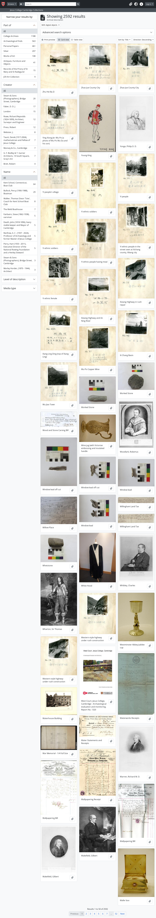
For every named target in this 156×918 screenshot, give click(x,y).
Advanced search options (57, 32)
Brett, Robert (19, 164)
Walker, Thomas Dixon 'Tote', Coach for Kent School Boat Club (19, 201)
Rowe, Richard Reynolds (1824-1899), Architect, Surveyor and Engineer (19, 119)
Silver (19, 52)
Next (122, 913)
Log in (148, 4)
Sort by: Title (123, 40)
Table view (76, 40)
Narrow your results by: (19, 16)
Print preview (48, 40)
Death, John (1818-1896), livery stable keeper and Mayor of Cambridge (19, 225)
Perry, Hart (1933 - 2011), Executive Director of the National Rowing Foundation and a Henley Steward (19, 248)
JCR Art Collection (19, 77)
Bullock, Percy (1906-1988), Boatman (19, 192)
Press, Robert (19, 128)
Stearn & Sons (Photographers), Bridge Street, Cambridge (19, 98)
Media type (10, 288)
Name (7, 171)
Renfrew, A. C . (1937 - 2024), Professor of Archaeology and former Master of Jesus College (19, 236)
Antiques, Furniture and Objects (19, 62)
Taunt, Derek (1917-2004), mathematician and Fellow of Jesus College (19, 140)
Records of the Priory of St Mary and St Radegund (19, 70)
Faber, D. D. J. (19, 107)
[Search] (50, 4)
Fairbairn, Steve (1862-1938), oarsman (19, 216)
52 (116, 913)
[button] (130, 4)
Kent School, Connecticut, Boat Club (19, 184)
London (19, 112)
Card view (63, 40)
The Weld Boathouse (19, 210)
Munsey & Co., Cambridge (19, 149)
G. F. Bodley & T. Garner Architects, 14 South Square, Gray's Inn (19, 156)
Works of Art (19, 57)
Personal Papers (19, 47)
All (5, 31)
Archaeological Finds (19, 42)
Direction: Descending (142, 40)
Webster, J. (19, 133)
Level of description (14, 279)
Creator (8, 84)
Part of (7, 25)
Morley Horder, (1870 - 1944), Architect (19, 270)
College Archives (19, 37)
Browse (11, 4)
